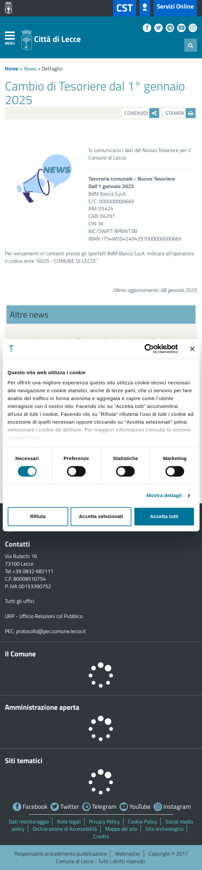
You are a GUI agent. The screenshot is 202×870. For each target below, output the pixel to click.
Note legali (69, 821)
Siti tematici (24, 760)
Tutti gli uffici (19, 601)
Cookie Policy (142, 821)
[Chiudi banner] (192, 348)
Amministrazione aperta (42, 707)
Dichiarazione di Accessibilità (65, 829)
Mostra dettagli (164, 495)
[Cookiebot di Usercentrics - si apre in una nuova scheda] (149, 349)
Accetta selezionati (101, 516)
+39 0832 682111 (32, 571)
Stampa (180, 113)
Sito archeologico (164, 829)
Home (11, 68)
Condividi (141, 113)
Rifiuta (38, 516)
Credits (101, 836)
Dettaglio (52, 68)
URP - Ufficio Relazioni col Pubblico (44, 616)
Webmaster (127, 854)
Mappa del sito (121, 829)
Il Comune (20, 653)
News (30, 68)
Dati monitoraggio (29, 821)
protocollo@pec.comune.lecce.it (51, 631)
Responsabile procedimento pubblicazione (60, 854)
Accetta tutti (164, 516)
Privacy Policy (104, 821)
